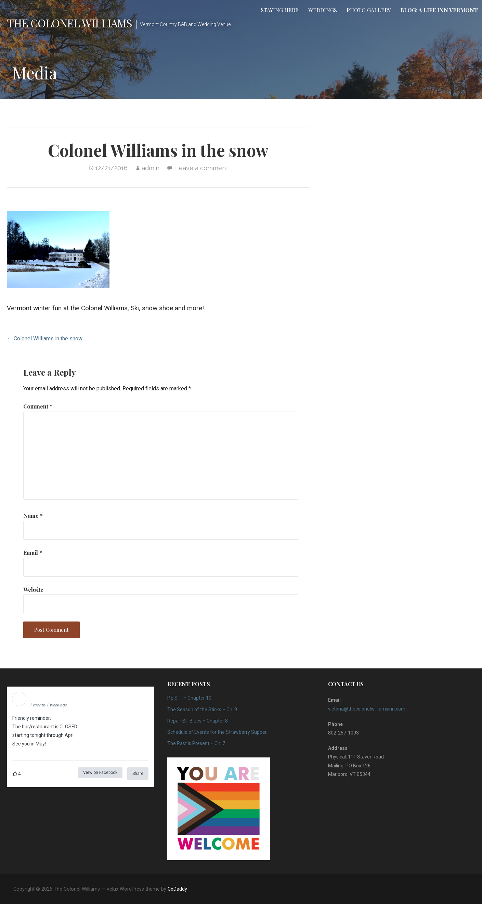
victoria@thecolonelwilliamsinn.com (366, 709)
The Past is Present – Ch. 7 (196, 743)
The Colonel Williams (69, 22)
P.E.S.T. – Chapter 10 (189, 698)
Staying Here (280, 10)
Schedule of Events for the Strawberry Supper (217, 732)
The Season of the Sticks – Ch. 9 (202, 709)
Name (33, 515)
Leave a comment (201, 168)
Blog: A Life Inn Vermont (439, 10)
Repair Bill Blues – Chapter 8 (197, 721)
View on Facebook (100, 772)
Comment (37, 406)
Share (137, 773)
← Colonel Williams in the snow (44, 338)
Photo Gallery (369, 10)
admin (150, 168)
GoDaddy (177, 889)
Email (32, 552)
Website (33, 589)
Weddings (322, 10)
